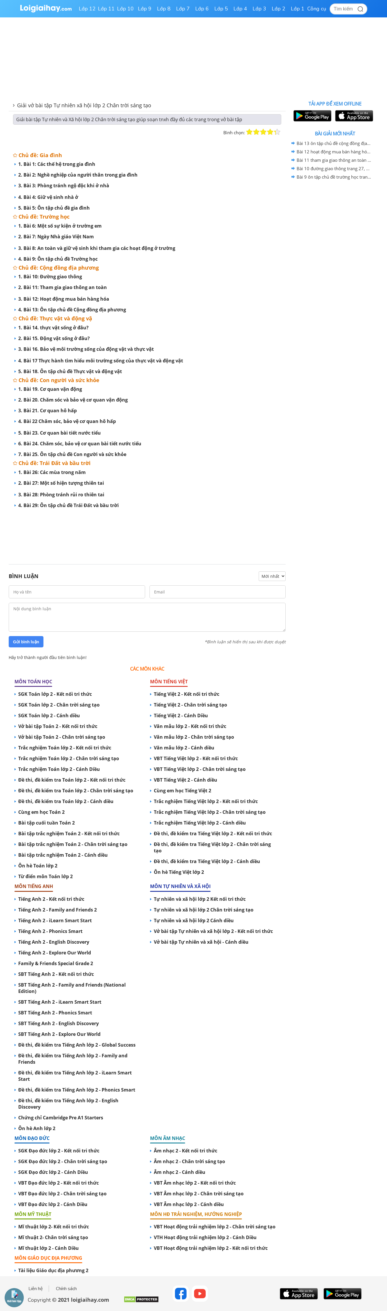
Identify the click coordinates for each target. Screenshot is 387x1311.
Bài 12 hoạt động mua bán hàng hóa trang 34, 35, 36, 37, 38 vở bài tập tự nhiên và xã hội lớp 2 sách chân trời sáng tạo (334, 152)
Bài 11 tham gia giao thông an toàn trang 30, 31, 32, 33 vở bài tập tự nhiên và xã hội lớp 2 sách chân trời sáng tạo (334, 160)
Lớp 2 (278, 8)
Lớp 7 (183, 8)
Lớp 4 (240, 8)
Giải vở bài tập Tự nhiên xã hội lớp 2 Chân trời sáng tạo (84, 105)
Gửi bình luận (26, 642)
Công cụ (316, 8)
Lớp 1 (297, 8)
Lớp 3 (259, 8)
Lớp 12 (87, 8)
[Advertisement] (147, 530)
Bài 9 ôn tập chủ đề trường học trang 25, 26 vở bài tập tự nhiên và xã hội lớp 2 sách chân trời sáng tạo (334, 177)
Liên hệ (35, 1288)
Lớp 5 (221, 8)
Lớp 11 (106, 8)
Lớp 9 (144, 8)
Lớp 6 (202, 8)
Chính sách (66, 1288)
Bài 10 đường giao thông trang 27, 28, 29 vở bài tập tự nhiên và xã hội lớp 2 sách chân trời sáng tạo (334, 168)
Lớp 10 (125, 8)
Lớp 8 (164, 8)
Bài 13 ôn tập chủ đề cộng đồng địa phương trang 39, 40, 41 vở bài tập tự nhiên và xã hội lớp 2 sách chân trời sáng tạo (334, 143)
